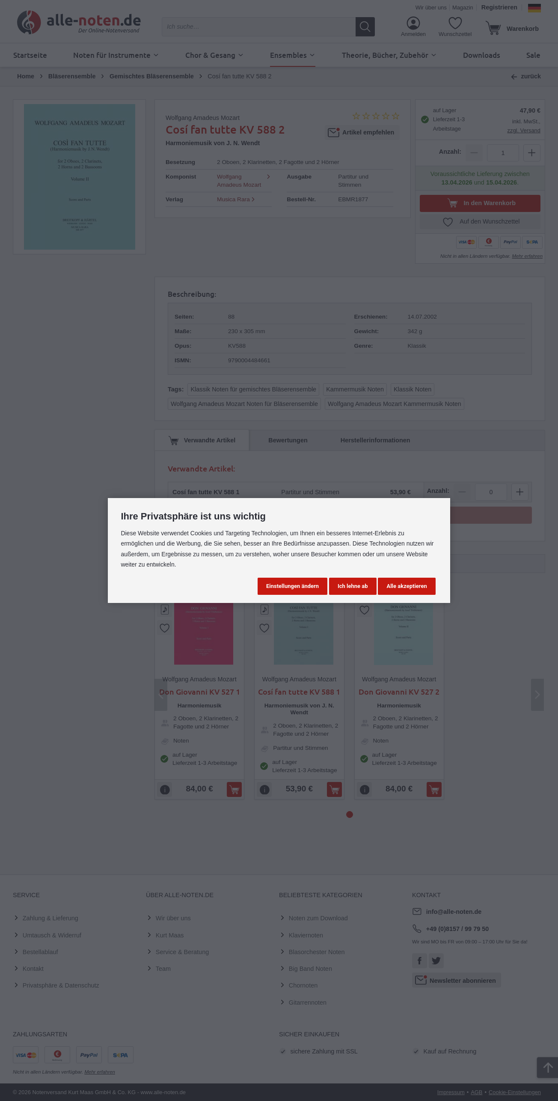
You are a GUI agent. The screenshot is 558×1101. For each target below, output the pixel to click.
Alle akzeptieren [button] (406, 586)
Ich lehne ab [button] (353, 586)
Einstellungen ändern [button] (292, 586)
